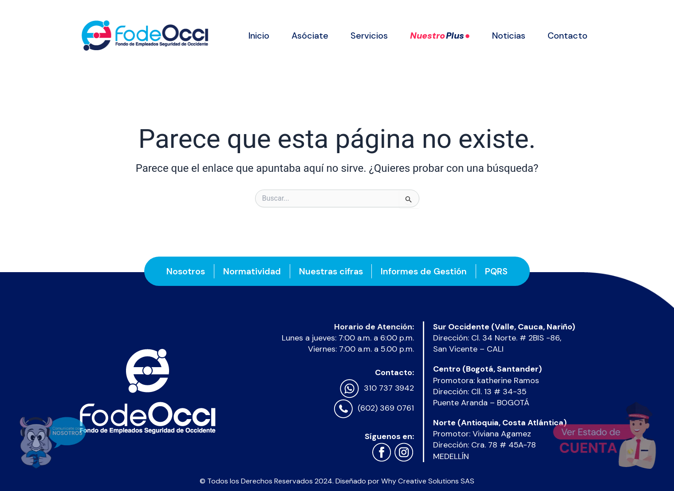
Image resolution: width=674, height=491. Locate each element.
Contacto (567, 35)
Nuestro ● (440, 35)
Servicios (369, 35)
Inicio (258, 35)
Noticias (508, 35)
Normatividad (252, 271)
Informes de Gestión (424, 271)
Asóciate (310, 35)
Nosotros (185, 271)
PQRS (496, 271)
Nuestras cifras (331, 271)
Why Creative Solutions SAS (427, 481)
